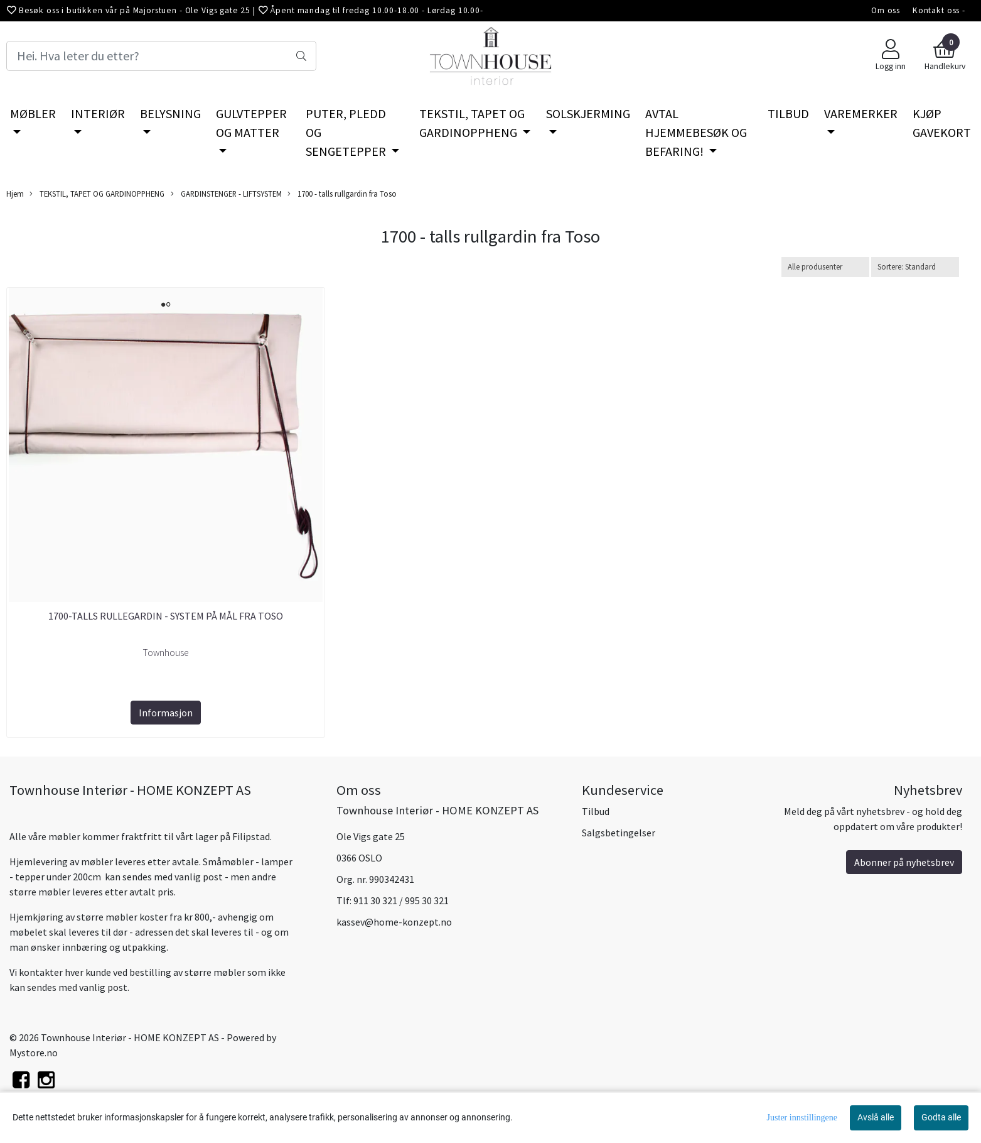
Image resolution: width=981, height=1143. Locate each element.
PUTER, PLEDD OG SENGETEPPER (347, 132)
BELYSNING (170, 113)
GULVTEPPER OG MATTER (251, 123)
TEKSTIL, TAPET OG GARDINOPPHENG (472, 123)
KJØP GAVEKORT (942, 123)
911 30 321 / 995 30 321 (401, 900)
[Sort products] (915, 266)
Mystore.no (33, 1052)
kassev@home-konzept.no (394, 922)
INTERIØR (98, 113)
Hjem (15, 194)
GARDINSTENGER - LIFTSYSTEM (226, 194)
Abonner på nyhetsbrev (904, 862)
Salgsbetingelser (618, 832)
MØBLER (33, 113)
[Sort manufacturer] (825, 266)
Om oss (885, 10)
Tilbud (595, 811)
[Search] (161, 56)
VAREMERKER (861, 113)
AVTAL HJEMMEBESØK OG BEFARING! (696, 132)
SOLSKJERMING (588, 113)
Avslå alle (875, 1117)
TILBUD (788, 113)
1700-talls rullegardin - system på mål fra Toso (165, 616)
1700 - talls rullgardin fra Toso (342, 194)
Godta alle (941, 1117)
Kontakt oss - (939, 10)
